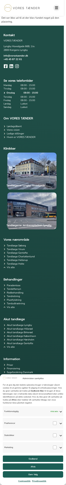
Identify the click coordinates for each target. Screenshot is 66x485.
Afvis (33, 466)
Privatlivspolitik (39, 481)
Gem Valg (33, 474)
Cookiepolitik (24, 481)
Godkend (33, 458)
